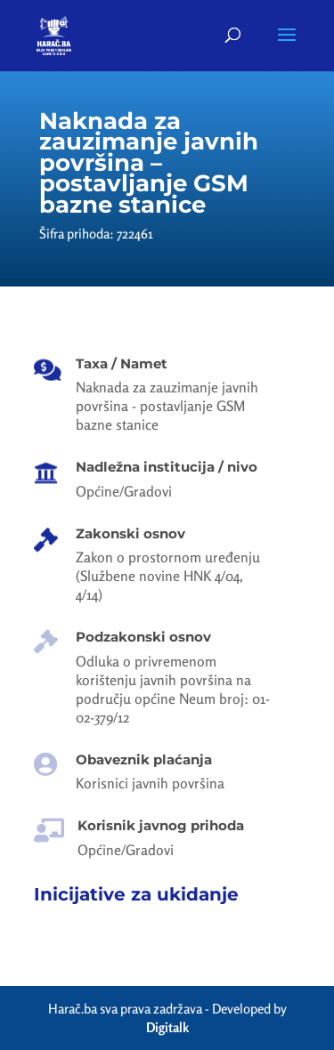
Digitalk (167, 1027)
